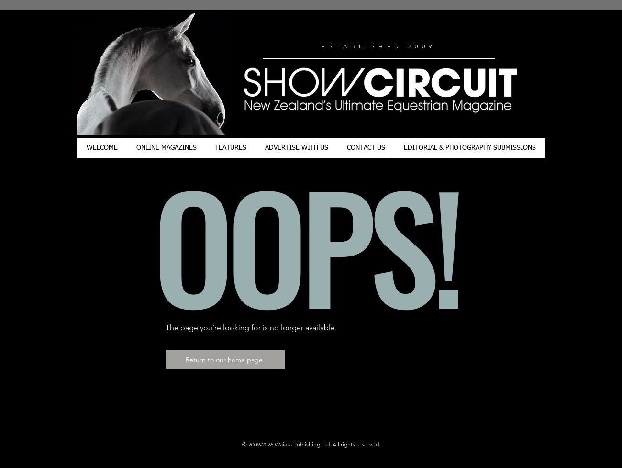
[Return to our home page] (225, 359)
